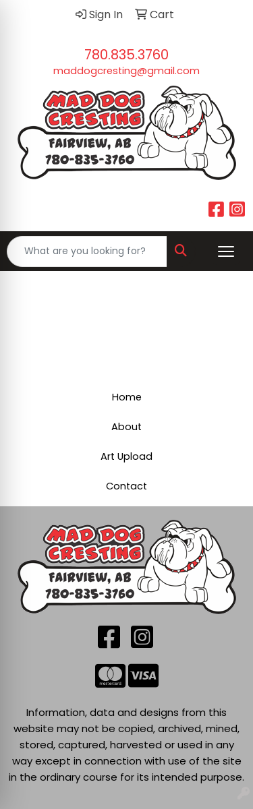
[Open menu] (226, 251)
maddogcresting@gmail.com (126, 71)
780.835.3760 (126, 54)
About (126, 426)
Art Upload (126, 456)
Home (127, 397)
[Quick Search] (87, 251)
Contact (126, 486)
